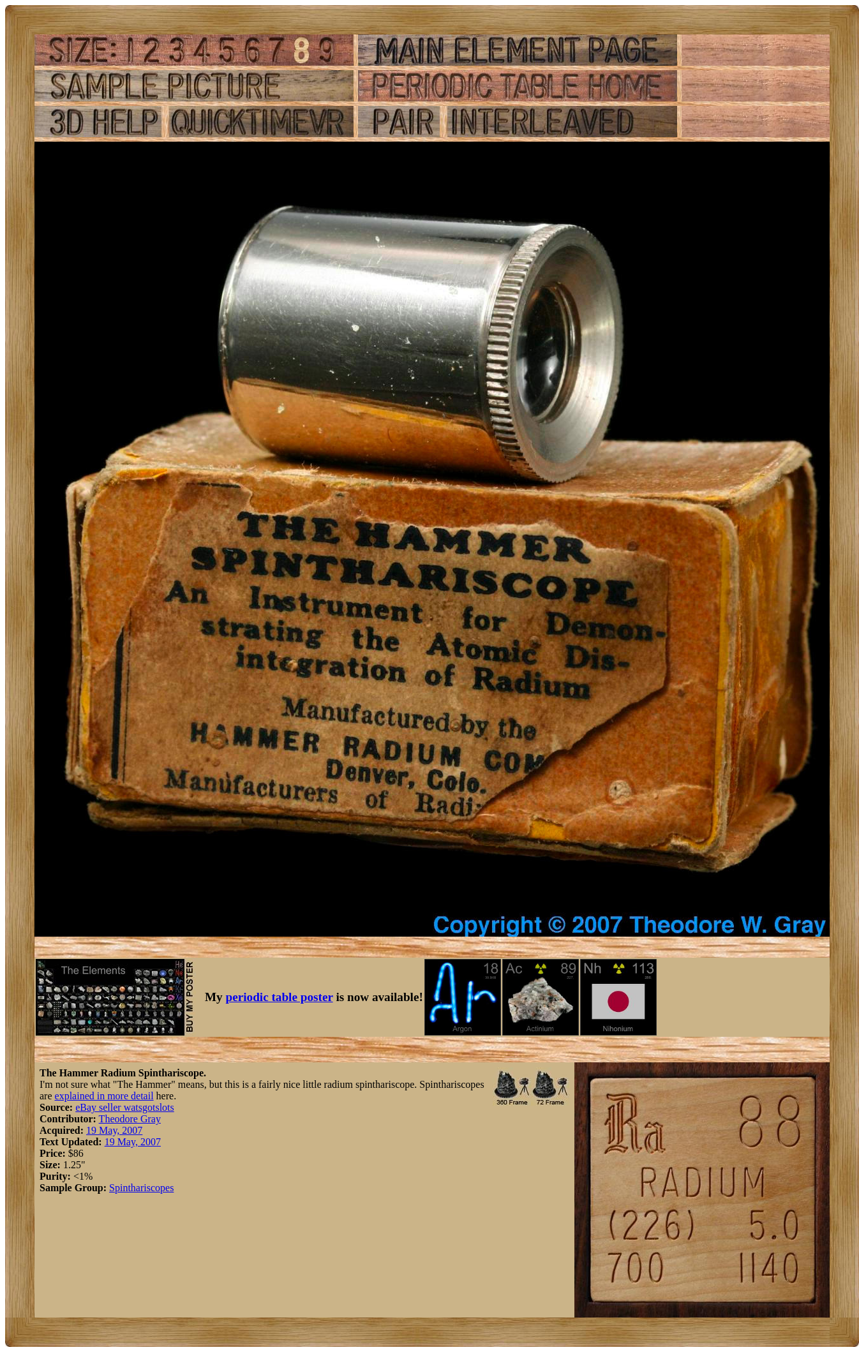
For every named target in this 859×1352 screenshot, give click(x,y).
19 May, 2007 (114, 1130)
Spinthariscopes (141, 1187)
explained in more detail (104, 1095)
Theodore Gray (130, 1118)
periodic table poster (279, 997)
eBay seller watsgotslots (124, 1107)
